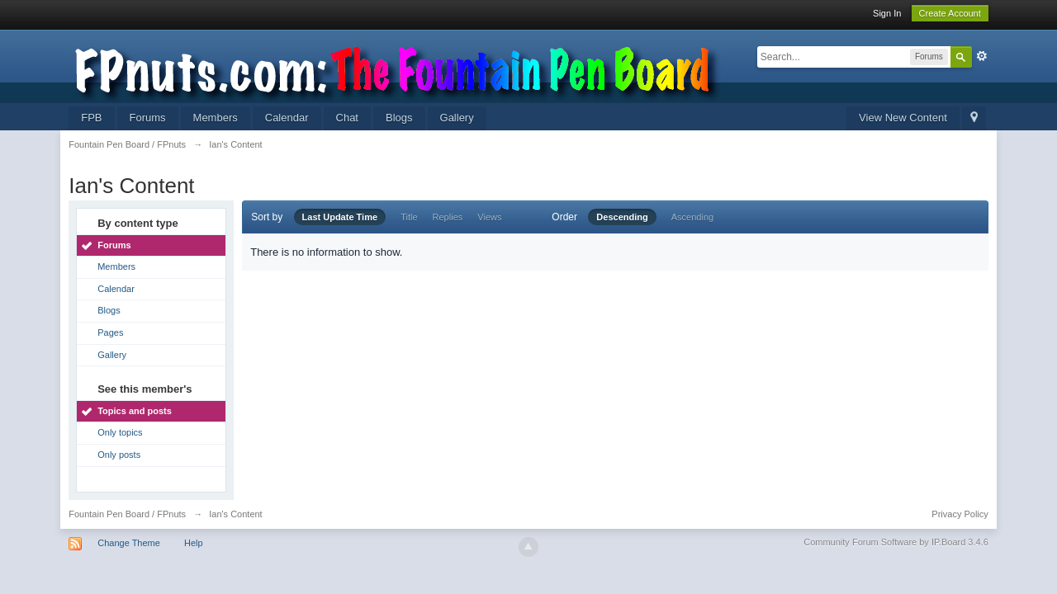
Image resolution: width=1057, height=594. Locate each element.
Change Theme (128, 543)
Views (489, 217)
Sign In (887, 13)
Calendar (287, 117)
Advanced (981, 56)
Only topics (119, 432)
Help (193, 543)
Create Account (950, 13)
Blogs (399, 117)
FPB (91, 117)
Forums (148, 117)
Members (215, 117)
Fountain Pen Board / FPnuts (127, 514)
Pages (110, 332)
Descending (621, 217)
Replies (448, 217)
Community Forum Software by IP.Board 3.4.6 (895, 542)
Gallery (457, 117)
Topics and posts (134, 411)
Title (409, 217)
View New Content (903, 117)
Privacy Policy (959, 514)
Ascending (692, 217)
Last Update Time (340, 217)
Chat (347, 117)
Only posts (118, 455)
